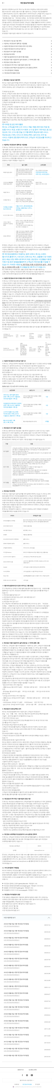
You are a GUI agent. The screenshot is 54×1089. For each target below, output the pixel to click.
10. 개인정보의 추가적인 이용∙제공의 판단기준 (16, 65)
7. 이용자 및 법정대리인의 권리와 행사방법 (15, 57)
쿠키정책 (37, 1084)
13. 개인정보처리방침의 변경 (11, 73)
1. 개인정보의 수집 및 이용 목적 (11, 41)
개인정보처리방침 (27, 1084)
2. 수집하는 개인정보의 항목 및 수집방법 (14, 43)
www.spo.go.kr (23, 890)
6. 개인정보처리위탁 (8, 54)
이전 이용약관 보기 (10, 917)
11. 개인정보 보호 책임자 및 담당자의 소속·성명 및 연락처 (19, 67)
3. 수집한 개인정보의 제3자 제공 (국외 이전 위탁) (17, 46)
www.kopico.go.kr (25, 886)
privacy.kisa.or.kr (23, 883)
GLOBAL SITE (33, 1070)
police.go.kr (20, 888)
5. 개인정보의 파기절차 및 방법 (11, 51)
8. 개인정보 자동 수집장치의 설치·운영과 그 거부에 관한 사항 (20, 59)
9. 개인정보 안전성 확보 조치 (11, 62)
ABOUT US (20, 1070)
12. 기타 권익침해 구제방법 (10, 70)
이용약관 (16, 1084)
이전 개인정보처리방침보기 (11, 926)
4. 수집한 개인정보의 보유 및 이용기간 (14, 49)
